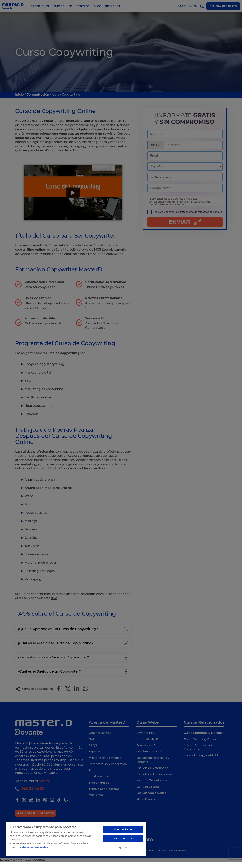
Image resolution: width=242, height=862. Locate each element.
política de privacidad (34, 846)
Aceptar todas (123, 829)
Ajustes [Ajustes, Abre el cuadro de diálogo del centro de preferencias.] (123, 847)
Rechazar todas (123, 838)
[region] (76, 838)
